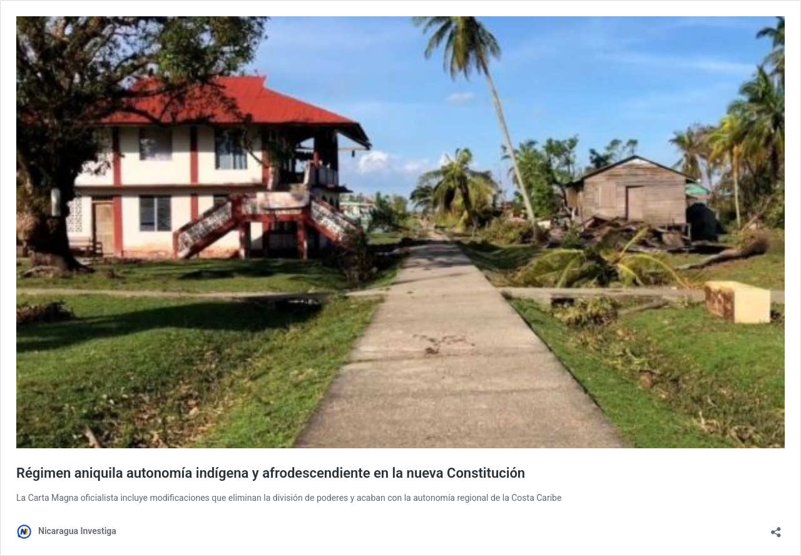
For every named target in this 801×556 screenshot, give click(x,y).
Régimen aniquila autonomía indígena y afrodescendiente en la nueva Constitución (270, 473)
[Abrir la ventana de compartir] (776, 528)
